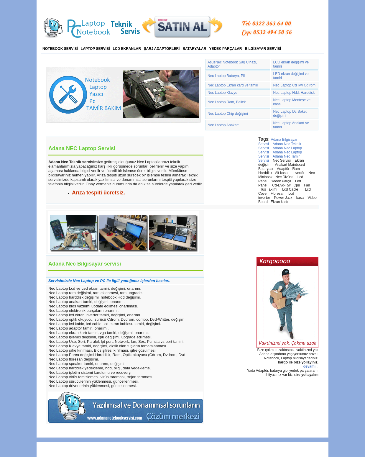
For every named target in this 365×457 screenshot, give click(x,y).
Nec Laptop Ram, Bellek (227, 102)
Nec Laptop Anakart (223, 125)
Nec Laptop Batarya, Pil (226, 76)
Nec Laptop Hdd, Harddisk (294, 93)
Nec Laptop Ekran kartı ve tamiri (233, 85)
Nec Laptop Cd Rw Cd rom (294, 85)
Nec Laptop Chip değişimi (228, 114)
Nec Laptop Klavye (222, 93)
